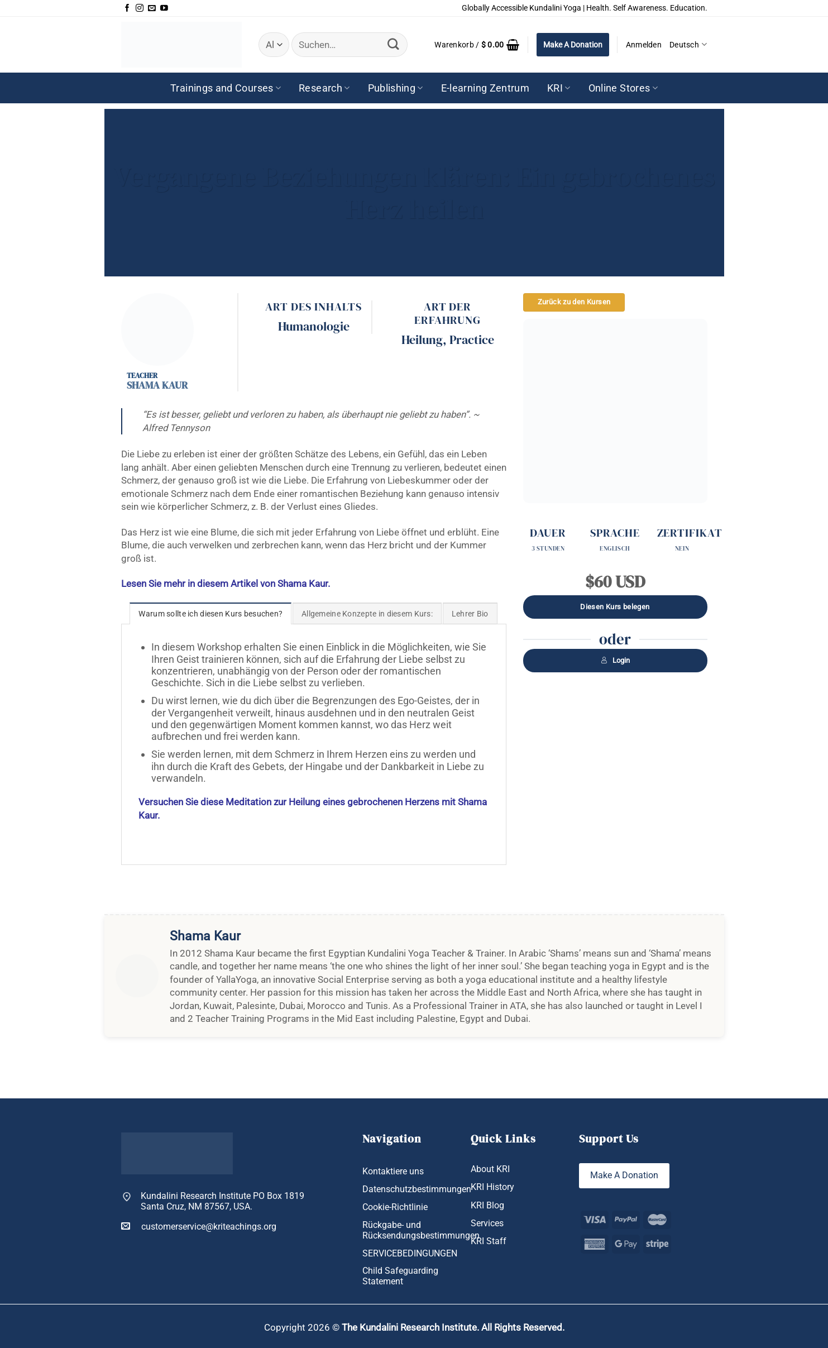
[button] (476, 44)
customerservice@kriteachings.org (198, 1226)
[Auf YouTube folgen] (164, 8)
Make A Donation (572, 44)
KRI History (492, 1187)
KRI (559, 88)
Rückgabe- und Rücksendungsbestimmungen (421, 1230)
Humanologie (314, 326)
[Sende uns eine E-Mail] (152, 8)
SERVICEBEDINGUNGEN (409, 1253)
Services (487, 1223)
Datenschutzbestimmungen (416, 1189)
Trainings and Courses (225, 88)
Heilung (422, 339)
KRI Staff (488, 1241)
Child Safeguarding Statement (400, 1276)
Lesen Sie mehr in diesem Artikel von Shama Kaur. (225, 583)
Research (324, 88)
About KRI (490, 1169)
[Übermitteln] (393, 44)
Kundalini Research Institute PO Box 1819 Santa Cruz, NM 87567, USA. (222, 1201)
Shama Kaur (157, 385)
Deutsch (688, 44)
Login (615, 660)
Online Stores (623, 88)
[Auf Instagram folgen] (139, 8)
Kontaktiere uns (393, 1171)
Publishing (395, 88)
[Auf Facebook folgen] (127, 8)
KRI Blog (487, 1205)
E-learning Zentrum (485, 88)
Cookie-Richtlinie (395, 1207)
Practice (471, 339)
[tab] (210, 613)
